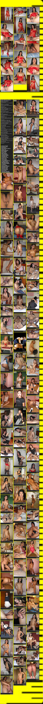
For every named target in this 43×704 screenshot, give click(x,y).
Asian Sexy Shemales (6, 172)
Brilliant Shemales (5, 150)
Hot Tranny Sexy (5, 146)
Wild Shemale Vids (5, 162)
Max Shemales (4, 153)
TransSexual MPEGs (5, 163)
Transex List (4, 149)
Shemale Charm (5, 167)
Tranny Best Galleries (6, 160)
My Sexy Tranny (5, 168)
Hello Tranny (4, 158)
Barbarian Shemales (5, 171)
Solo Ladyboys (4, 151)
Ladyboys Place (5, 161)
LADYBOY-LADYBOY (4, 123)
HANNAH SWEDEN (4, 135)
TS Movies (4, 164)
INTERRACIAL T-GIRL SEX (5, 120)
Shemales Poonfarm (5, 166)
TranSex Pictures (5, 154)
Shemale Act (4, 147)
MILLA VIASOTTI (4, 130)
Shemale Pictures (5, 155)
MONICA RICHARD (4, 132)
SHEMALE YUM (3, 107)
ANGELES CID (3, 141)
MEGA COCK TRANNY (5, 111)
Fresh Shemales (5, 169)
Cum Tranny (4, 170)
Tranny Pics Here (5, 157)
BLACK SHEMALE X (4, 114)
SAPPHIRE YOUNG (4, 139)
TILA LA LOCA (3, 128)
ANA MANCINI (3, 125)
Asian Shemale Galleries (5, 148)
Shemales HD (4, 156)
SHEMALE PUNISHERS (5, 104)
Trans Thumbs (4, 165)
